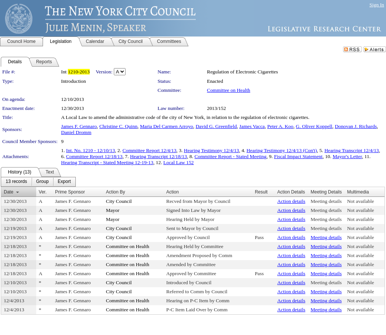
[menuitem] (16, 181)
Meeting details (326, 201)
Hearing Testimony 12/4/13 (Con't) (282, 150)
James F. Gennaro (79, 126)
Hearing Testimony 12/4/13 (211, 150)
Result (261, 192)
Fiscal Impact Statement (298, 156)
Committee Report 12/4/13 (149, 150)
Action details (291, 201)
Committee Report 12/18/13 (94, 156)
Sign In (376, 5)
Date (8, 192)
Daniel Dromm (76, 132)
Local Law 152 (178, 162)
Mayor (112, 210)
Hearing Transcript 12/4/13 (352, 150)
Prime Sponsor (70, 192)
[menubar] (38, 182)
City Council (119, 201)
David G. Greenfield (216, 126)
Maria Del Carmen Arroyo (166, 126)
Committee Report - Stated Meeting (231, 156)
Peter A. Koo (280, 126)
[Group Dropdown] (42, 181)
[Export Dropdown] (64, 181)
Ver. (43, 192)
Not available (360, 201)
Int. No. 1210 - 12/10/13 (90, 150)
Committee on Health (228, 90)
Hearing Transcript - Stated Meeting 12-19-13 (107, 162)
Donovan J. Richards (356, 126)
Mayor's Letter (347, 156)
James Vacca (252, 126)
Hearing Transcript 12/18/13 (158, 156)
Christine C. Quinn (118, 126)
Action (172, 192)
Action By (115, 192)
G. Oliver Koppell (314, 126)
